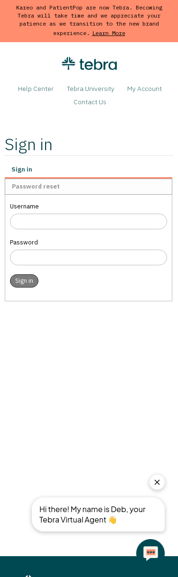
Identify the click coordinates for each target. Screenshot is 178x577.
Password (24, 242)
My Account (144, 88)
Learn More (108, 32)
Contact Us (90, 102)
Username (24, 206)
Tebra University (90, 88)
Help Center (36, 88)
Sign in (21, 169)
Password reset (36, 186)
